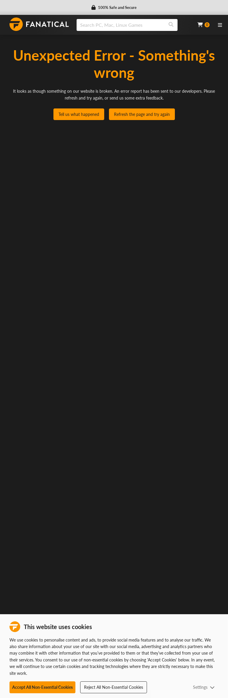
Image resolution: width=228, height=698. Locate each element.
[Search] (171, 25)
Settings (204, 687)
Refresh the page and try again (142, 114)
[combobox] (133, 25)
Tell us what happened (78, 114)
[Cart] (203, 24)
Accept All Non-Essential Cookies (42, 687)
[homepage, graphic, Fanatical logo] (39, 24)
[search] (121, 25)
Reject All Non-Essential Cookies (113, 687)
